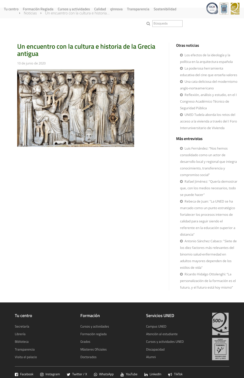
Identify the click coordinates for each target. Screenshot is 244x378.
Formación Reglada (38, 9)
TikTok (175, 374)
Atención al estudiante (162, 333)
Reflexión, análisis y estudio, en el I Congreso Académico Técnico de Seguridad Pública (208, 101)
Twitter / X (77, 374)
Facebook (24, 374)
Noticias (35, 23)
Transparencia (138, 9)
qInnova (116, 9)
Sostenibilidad (165, 9)
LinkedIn (152, 374)
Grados (85, 341)
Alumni (151, 356)
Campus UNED (156, 326)
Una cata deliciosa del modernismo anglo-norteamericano (208, 84)
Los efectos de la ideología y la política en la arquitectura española (206, 58)
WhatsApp (104, 374)
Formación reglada (93, 333)
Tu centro (11, 9)
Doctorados (88, 356)
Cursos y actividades (74, 9)
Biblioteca (22, 341)
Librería (20, 333)
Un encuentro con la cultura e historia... (82, 23)
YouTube (129, 374)
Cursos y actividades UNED (165, 341)
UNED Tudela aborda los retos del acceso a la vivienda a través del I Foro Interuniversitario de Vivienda (208, 121)
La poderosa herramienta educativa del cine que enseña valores (208, 71)
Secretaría (22, 326)
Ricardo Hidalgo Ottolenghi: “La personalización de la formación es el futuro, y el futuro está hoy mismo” (208, 281)
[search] (167, 23)
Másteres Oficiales (93, 349)
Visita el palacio (26, 356)
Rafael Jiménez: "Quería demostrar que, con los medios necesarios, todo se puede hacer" (208, 188)
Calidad (100, 9)
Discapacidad (155, 349)
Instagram (50, 374)
